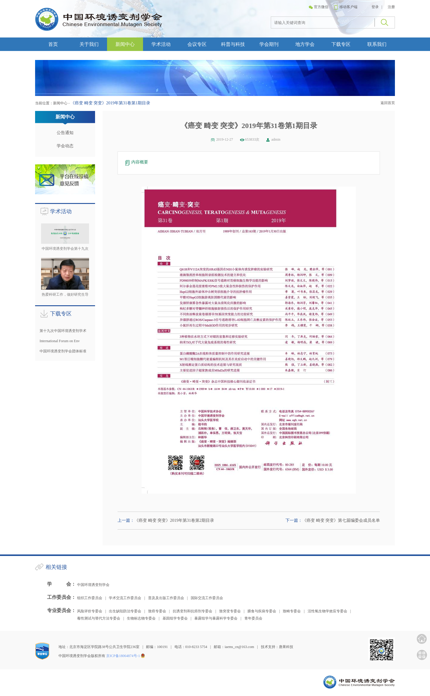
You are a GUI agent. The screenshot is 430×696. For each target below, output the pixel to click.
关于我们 (89, 44)
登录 (375, 7)
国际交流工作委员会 (207, 598)
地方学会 (305, 44)
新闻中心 (125, 44)
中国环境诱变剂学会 (93, 585)
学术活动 (161, 44)
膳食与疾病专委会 (261, 611)
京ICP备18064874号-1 (123, 656)
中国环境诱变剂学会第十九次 (65, 248)
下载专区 (341, 44)
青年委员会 (253, 618)
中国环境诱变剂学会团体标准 (63, 351)
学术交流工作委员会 (125, 598)
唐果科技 (286, 647)
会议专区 (197, 44)
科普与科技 (233, 44)
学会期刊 (269, 44)
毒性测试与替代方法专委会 (98, 618)
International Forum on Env (60, 341)
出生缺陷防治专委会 (125, 611)
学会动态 (65, 146)
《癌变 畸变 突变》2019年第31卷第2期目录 (174, 520)
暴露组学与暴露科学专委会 (215, 618)
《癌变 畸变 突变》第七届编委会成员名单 (341, 520)
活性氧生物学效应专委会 (327, 611)
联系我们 (377, 44)
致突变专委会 (230, 611)
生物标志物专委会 (141, 618)
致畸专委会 (292, 611)
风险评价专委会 (89, 611)
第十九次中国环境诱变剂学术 (63, 331)
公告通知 (65, 132)
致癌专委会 (157, 611)
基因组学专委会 (175, 618)
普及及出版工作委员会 (166, 598)
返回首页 (388, 103)
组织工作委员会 (89, 598)
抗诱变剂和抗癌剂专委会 (192, 611)
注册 (391, 7)
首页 (53, 44)
